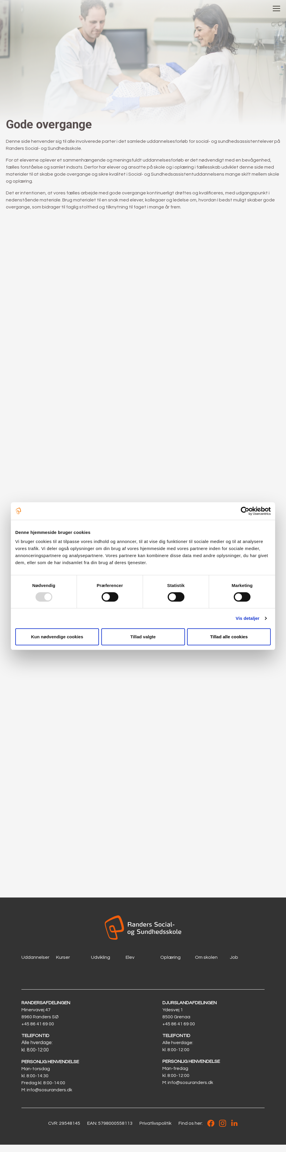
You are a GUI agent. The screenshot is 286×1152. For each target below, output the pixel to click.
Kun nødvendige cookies (57, 636)
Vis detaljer (248, 618)
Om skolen (206, 965)
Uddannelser (35, 965)
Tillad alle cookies (229, 636)
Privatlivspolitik (155, 1130)
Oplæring (170, 965)
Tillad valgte (143, 636)
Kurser (63, 965)
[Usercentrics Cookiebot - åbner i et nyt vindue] (245, 510)
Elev (130, 965)
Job (234, 965)
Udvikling (100, 965)
